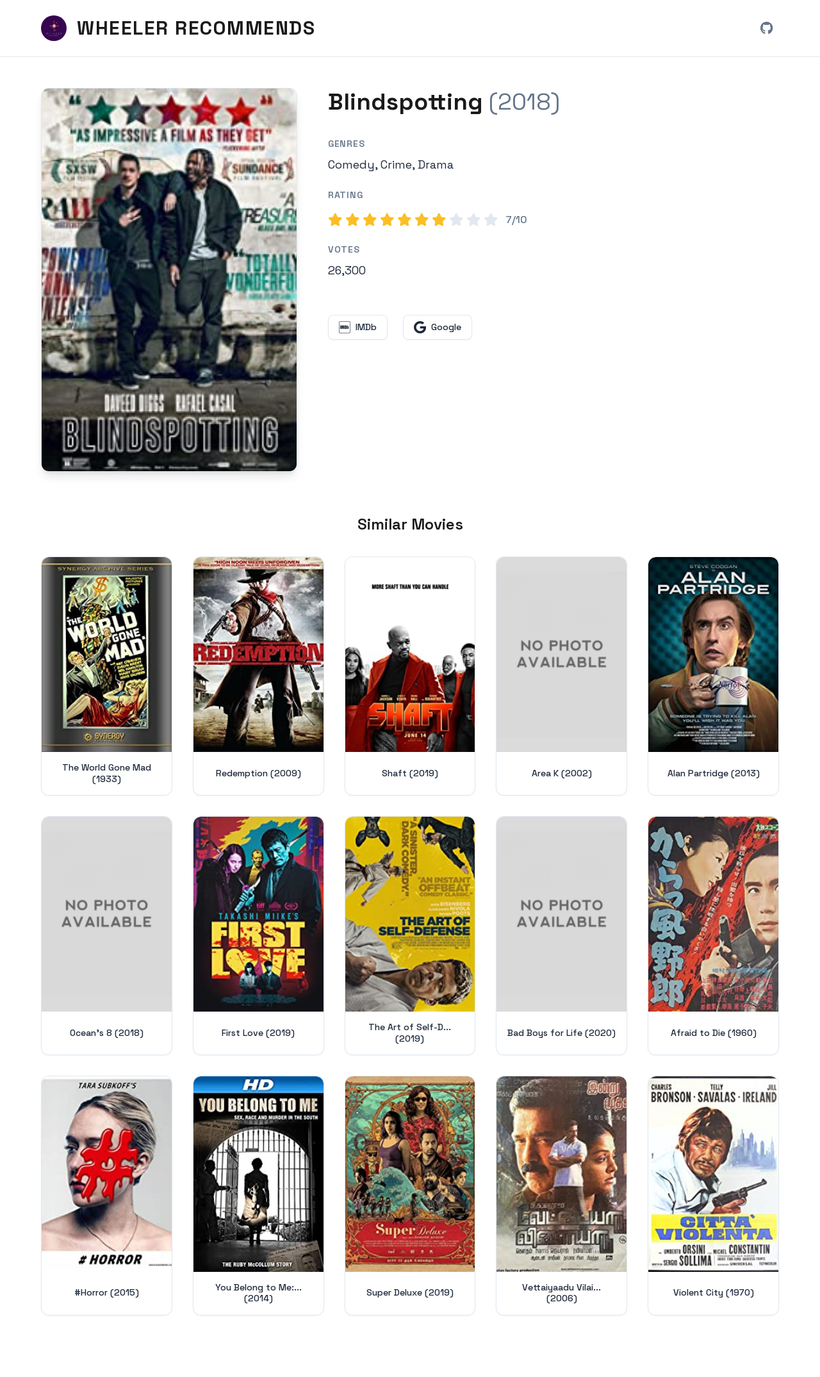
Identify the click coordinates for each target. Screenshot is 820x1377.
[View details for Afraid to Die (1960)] (713, 936)
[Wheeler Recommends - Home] (178, 28)
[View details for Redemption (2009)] (258, 676)
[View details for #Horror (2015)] (107, 1195)
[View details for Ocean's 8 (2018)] (107, 936)
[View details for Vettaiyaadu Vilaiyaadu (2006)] (561, 1195)
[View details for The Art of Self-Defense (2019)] (410, 936)
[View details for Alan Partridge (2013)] (713, 676)
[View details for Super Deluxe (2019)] (410, 1195)
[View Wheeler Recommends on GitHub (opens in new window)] (766, 28)
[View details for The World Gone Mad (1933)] (107, 676)
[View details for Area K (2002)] (561, 676)
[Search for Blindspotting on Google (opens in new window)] (437, 327)
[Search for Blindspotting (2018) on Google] (169, 280)
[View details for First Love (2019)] (258, 936)
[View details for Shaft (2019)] (410, 676)
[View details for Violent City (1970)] (713, 1195)
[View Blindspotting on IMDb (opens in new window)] (358, 327)
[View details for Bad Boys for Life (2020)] (561, 936)
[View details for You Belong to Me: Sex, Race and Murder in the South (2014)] (258, 1195)
